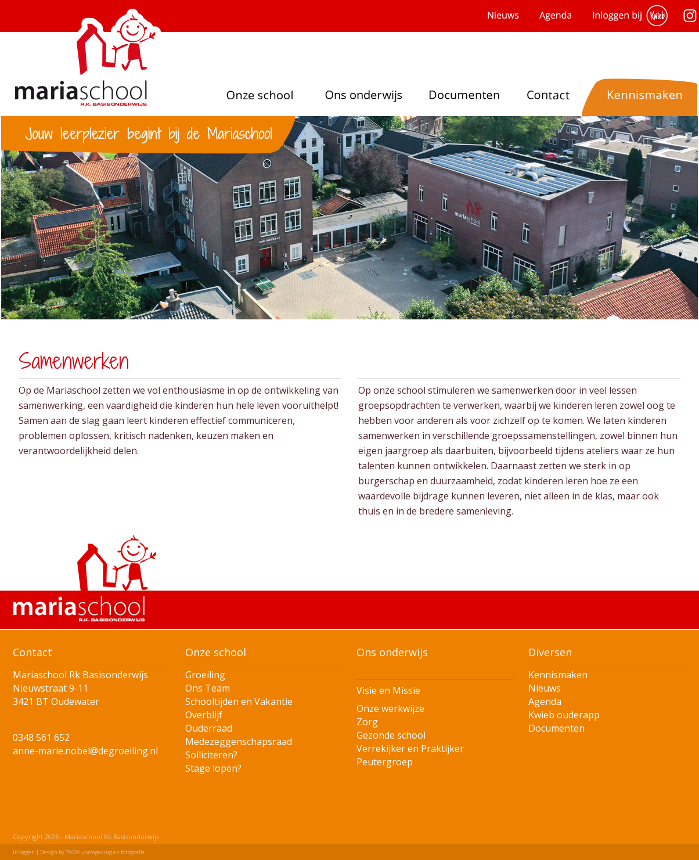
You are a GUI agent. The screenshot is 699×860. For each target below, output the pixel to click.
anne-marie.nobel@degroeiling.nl (85, 750)
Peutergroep (384, 761)
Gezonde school (391, 735)
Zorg (367, 721)
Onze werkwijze (390, 708)
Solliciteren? (211, 755)
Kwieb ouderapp (564, 714)
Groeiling (205, 674)
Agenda (544, 701)
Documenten (556, 728)
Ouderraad (208, 728)
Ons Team (207, 688)
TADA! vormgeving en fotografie (105, 852)
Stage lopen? (213, 768)
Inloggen (24, 852)
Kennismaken (558, 674)
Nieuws (544, 688)
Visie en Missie (388, 690)
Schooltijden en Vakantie (239, 701)
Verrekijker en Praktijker (410, 748)
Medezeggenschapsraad (238, 741)
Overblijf (203, 714)
